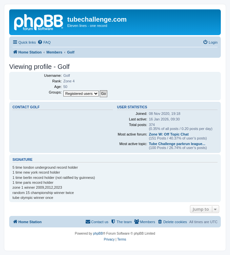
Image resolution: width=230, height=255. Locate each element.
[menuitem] (44, 42)
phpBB (98, 233)
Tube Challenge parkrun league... (177, 144)
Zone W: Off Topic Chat (169, 134)
